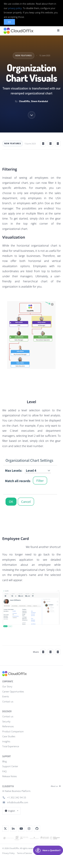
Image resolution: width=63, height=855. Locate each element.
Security (6, 721)
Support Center (10, 766)
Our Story (7, 686)
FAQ (4, 771)
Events (5, 696)
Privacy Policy (8, 853)
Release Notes (9, 776)
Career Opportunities (13, 691)
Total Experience (10, 746)
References (8, 726)
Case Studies (8, 736)
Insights (6, 741)
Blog (4, 761)
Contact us (7, 701)
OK (9, 22)
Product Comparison (13, 731)
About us (56, 786)
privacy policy (15, 8)
